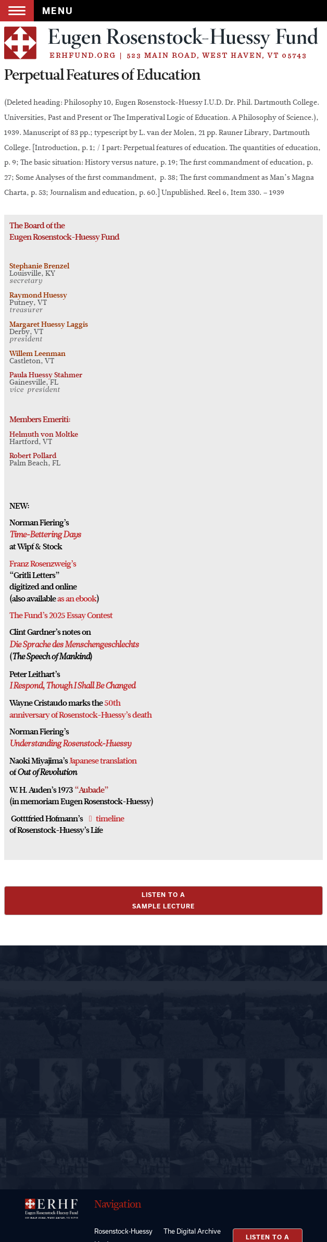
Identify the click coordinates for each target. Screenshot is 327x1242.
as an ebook (76, 599)
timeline (110, 819)
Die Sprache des (36, 645)
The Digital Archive (192, 1231)
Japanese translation (102, 761)
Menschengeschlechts (101, 645)
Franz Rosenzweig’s (42, 564)
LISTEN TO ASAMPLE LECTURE (163, 900)
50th (112, 703)
